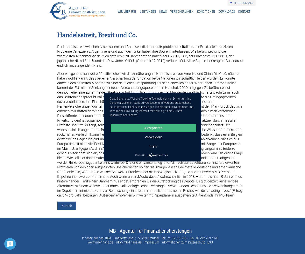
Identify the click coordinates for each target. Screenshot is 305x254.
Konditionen (206, 11)
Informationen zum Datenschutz (183, 242)
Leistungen (148, 11)
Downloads (226, 11)
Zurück (66, 206)
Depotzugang (243, 3)
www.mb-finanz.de (100, 242)
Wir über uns (127, 11)
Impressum (151, 242)
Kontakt (244, 11)
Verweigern (153, 137)
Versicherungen (182, 11)
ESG (210, 242)
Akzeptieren (153, 128)
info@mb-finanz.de (128, 242)
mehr (153, 146)
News (163, 11)
